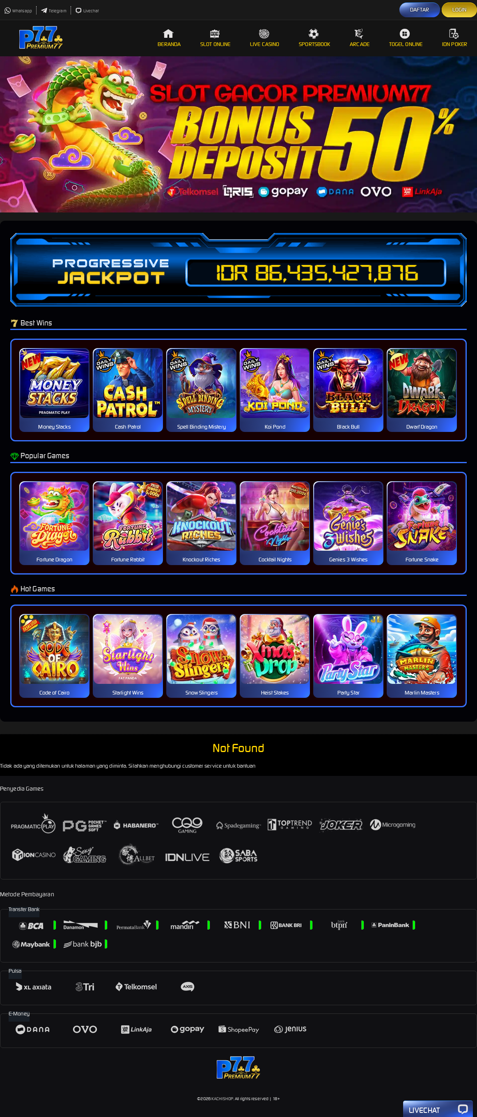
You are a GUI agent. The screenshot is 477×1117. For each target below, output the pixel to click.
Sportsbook (314, 38)
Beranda (169, 38)
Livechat (87, 11)
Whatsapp (18, 11)
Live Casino (264, 38)
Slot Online (215, 38)
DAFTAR (419, 9)
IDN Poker (454, 38)
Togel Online (405, 38)
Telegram (54, 11)
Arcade (359, 38)
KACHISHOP (222, 1098)
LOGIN (459, 9)
